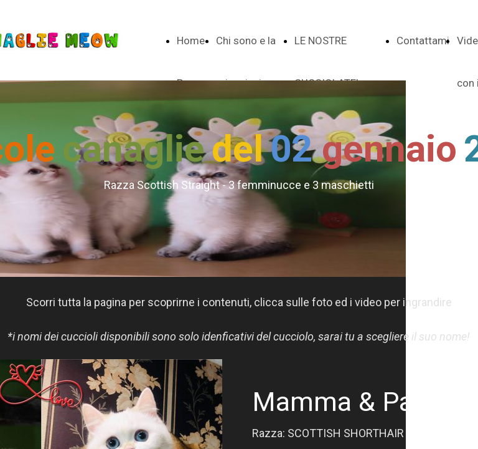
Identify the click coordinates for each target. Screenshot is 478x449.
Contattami (422, 40)
